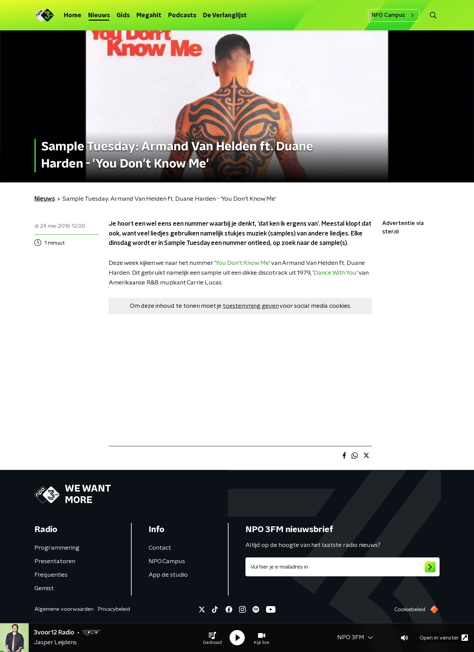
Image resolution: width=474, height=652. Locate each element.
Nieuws (99, 15)
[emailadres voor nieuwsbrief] (342, 566)
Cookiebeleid (409, 609)
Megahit (148, 15)
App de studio (168, 575)
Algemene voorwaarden (64, 609)
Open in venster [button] (444, 637)
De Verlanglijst (225, 15)
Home (72, 15)
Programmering (56, 548)
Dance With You (335, 273)
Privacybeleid (114, 609)
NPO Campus (394, 15)
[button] (212, 638)
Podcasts (182, 15)
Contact (160, 548)
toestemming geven (251, 306)
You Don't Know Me (242, 263)
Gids (123, 15)
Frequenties (51, 575)
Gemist (44, 588)
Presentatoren (54, 561)
